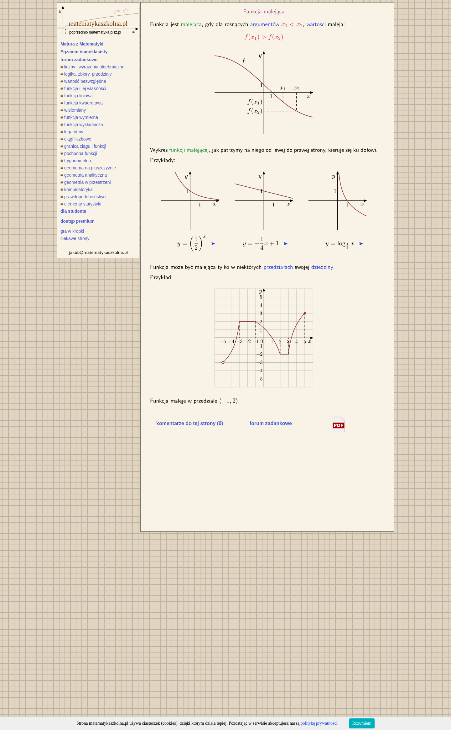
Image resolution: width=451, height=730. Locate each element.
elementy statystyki (80, 203)
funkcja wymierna (79, 117)
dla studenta (73, 211)
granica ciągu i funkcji (83, 146)
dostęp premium (77, 221)
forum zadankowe (78, 59)
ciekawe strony (75, 238)
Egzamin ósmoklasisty (83, 51)
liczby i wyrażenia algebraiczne (92, 66)
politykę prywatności (319, 723)
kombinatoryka (76, 189)
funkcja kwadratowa (81, 102)
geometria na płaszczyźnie (88, 167)
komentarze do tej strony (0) (189, 423)
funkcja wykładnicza (81, 124)
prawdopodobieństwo (83, 196)
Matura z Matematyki (81, 43)
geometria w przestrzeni (85, 182)
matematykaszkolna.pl (98, 23)
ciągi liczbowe (75, 138)
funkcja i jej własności (83, 88)
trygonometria (75, 160)
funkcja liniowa (76, 95)
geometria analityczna (83, 175)
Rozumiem (361, 723)
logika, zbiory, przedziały (85, 74)
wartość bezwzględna (83, 81)
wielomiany (73, 110)
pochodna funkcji (78, 153)
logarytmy (71, 131)
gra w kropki (72, 231)
